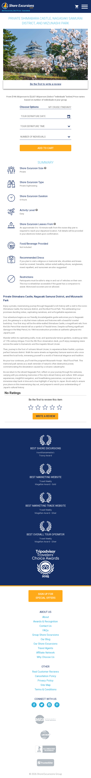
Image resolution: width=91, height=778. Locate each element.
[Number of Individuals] (45, 137)
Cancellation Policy (45, 676)
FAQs (45, 630)
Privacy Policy (45, 680)
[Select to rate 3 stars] (45, 407)
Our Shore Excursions (45, 643)
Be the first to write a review (45, 84)
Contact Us (45, 625)
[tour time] (45, 126)
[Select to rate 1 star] (31, 407)
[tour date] (45, 116)
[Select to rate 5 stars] (59, 407)
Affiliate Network (45, 652)
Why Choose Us (45, 657)
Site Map (46, 685)
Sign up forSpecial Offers (46, 596)
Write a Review (45, 416)
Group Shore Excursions (45, 634)
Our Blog (45, 639)
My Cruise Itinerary (60, 107)
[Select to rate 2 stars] (38, 407)
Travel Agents (45, 648)
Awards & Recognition (45, 621)
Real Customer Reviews (45, 671)
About (45, 617)
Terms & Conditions (45, 689)
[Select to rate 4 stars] (52, 407)
